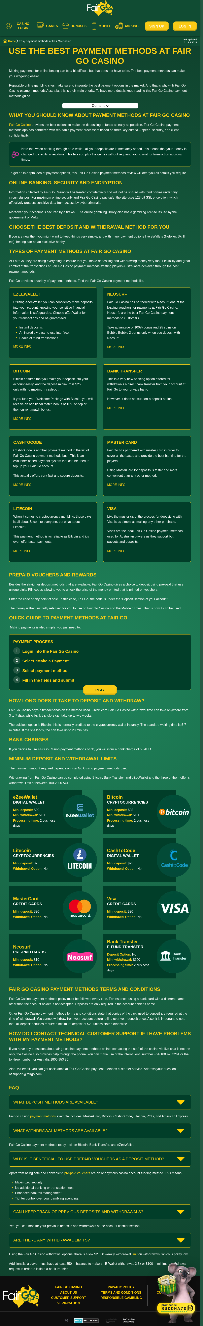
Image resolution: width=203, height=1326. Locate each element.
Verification (68, 1303)
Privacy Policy (121, 1287)
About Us (68, 1292)
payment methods (43, 1116)
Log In (185, 26)
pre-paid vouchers (77, 1173)
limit (134, 1254)
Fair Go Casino (20, 124)
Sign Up (156, 26)
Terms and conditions (121, 1292)
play (100, 690)
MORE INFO (22, 346)
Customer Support (68, 1297)
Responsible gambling (121, 1297)
